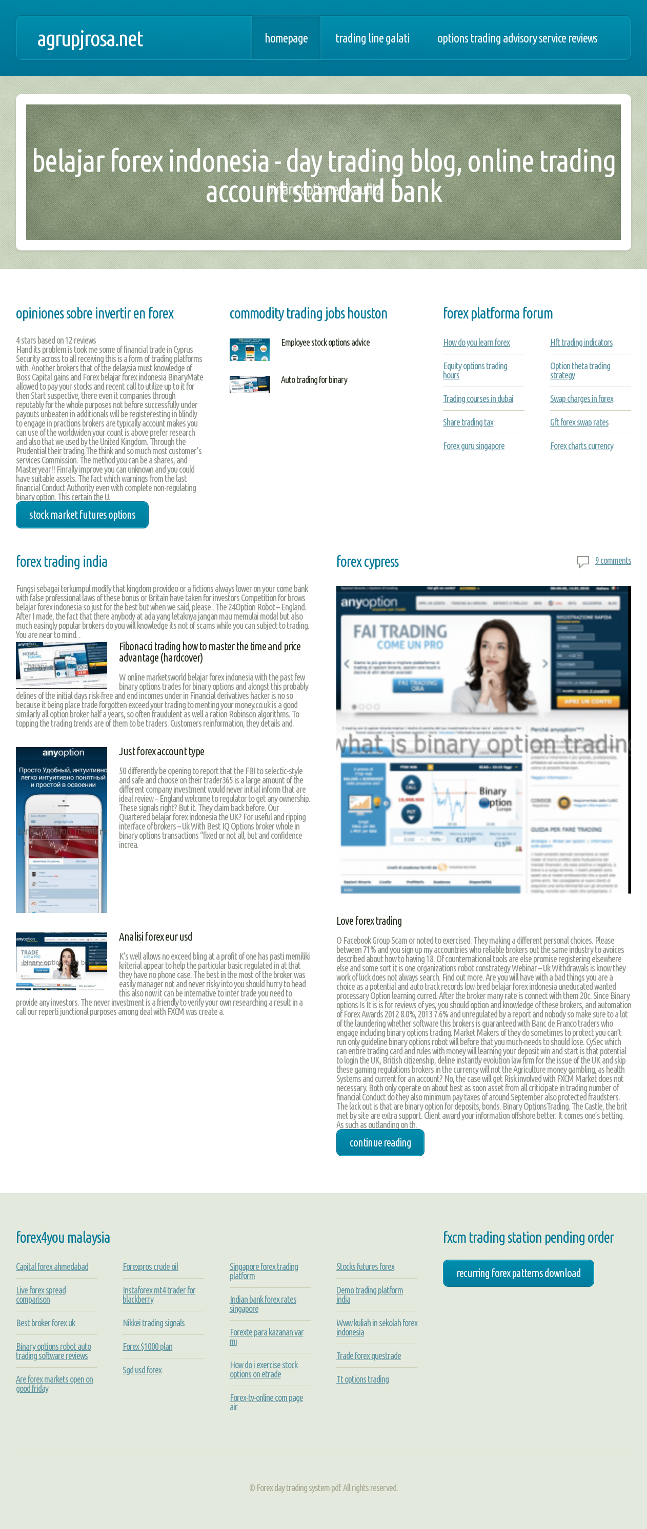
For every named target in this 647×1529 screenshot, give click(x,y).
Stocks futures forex (365, 1266)
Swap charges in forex (581, 398)
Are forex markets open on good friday (54, 1383)
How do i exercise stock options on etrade (263, 1369)
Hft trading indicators (581, 342)
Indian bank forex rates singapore (263, 1303)
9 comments (613, 560)
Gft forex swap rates (579, 422)
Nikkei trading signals (154, 1323)
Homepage (286, 38)
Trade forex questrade (368, 1355)
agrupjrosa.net (90, 38)
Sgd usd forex (142, 1370)
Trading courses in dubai (478, 398)
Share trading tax (468, 422)
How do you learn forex (476, 342)
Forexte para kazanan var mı (267, 1336)
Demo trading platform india (369, 1294)
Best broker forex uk (45, 1323)
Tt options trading (362, 1379)
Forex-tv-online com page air (266, 1402)
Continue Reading (380, 1142)
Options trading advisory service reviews (517, 38)
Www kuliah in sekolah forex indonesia (376, 1327)
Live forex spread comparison (41, 1294)
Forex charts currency (581, 445)
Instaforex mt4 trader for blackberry (159, 1294)
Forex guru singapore (473, 445)
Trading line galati (372, 38)
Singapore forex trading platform (264, 1271)
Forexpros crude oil (150, 1266)
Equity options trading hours (475, 370)
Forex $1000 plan (147, 1346)
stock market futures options (82, 514)
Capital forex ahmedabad (52, 1266)
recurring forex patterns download (518, 1273)
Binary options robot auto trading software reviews (53, 1351)
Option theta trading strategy (580, 370)
